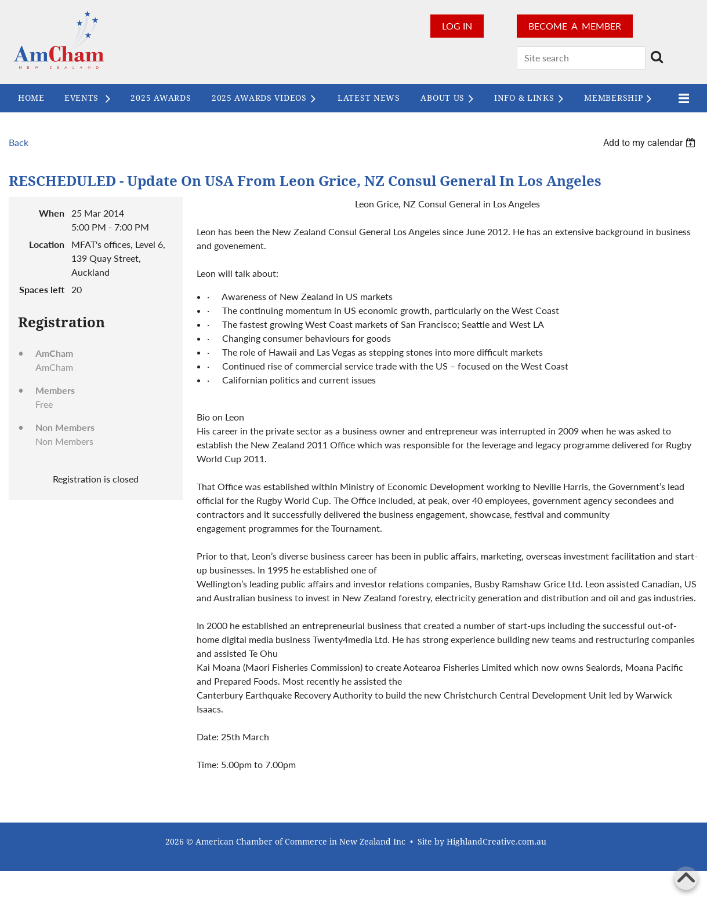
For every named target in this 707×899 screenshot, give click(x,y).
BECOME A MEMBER (574, 25)
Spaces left (41, 289)
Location (46, 244)
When (51, 212)
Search (656, 56)
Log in (457, 25)
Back (18, 142)
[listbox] (650, 143)
